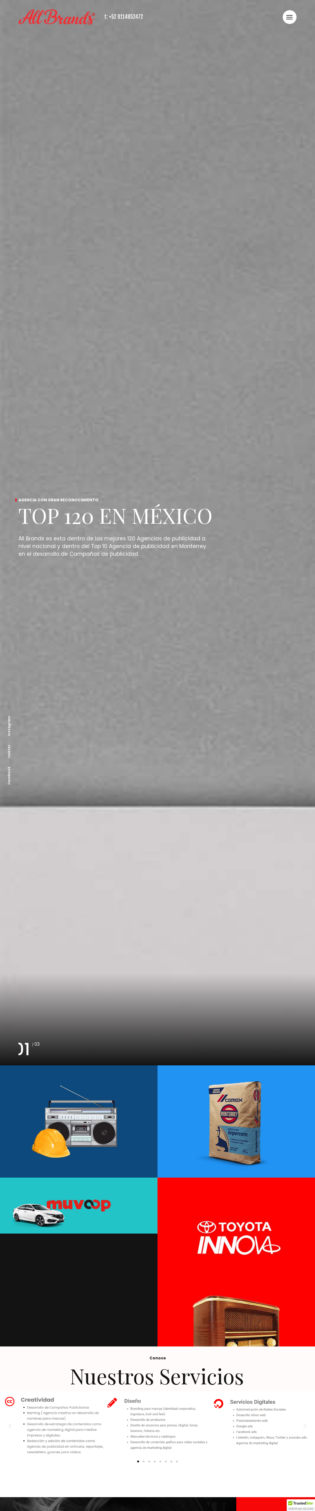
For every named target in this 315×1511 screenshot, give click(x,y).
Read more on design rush (271, 1465)
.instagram (8, 726)
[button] (10, 582)
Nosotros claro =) (187, 1465)
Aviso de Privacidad (224, 1465)
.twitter (8, 752)
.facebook (8, 775)
